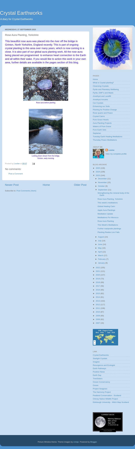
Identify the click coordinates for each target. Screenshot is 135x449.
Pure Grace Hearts (101, 120)
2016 (98, 290)
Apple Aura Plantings (106, 210)
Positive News (99, 372)
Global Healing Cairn (106, 206)
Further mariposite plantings (109, 229)
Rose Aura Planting (106, 221)
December (102, 179)
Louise (111, 150)
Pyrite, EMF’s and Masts (103, 93)
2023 (98, 175)
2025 (98, 168)
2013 (98, 301)
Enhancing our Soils (101, 106)
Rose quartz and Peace (103, 113)
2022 (98, 268)
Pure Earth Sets (99, 130)
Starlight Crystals (100, 358)
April (100, 252)
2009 (98, 316)
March (101, 255)
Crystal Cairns (99, 116)
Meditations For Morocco (108, 217)
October (101, 186)
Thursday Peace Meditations (105, 140)
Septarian (97, 133)
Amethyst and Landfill (102, 96)
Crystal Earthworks (21, 13)
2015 (98, 293)
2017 (98, 286)
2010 (98, 312)
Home (46, 184)
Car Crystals (98, 103)
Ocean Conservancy (101, 382)
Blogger (93, 442)
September (103, 190)
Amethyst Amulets (100, 99)
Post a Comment (16, 174)
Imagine (96, 362)
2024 (98, 172)
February (102, 259)
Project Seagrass (100, 389)
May (100, 248)
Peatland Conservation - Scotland (107, 395)
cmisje (76, 442)
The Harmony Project (102, 392)
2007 (98, 323)
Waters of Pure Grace (102, 126)
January (101, 263)
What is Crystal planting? (103, 83)
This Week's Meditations (108, 225)
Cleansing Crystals (101, 86)
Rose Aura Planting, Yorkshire (110, 199)
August (101, 237)
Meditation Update (105, 214)
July (100, 241)
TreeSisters (98, 379)
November (102, 182)
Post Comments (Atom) (26, 191)
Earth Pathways (99, 368)
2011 (98, 308)
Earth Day (97, 375)
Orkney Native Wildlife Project (105, 399)
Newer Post (12, 184)
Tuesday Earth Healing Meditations (107, 137)
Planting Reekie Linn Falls (109, 232)
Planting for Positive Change (105, 110)
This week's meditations (108, 203)
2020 (98, 275)
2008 (98, 319)
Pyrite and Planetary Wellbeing (106, 89)
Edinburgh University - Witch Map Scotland (111, 402)
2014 (98, 297)
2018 (98, 282)
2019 (98, 279)
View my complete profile (116, 154)
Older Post (80, 184)
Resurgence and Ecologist (104, 365)
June (100, 244)
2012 (98, 305)
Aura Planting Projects (102, 123)
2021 (98, 271)
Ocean (95, 385)
